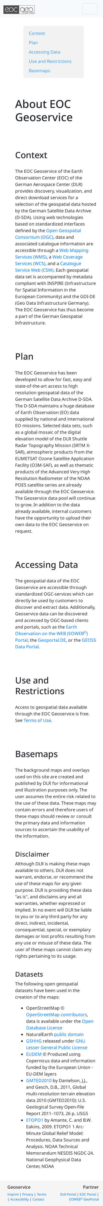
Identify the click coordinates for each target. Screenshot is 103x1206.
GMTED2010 (39, 1080)
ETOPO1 (34, 1120)
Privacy (27, 1194)
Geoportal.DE (52, 640)
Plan (33, 43)
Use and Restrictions (50, 61)
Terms (41, 1194)
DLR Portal (68, 1194)
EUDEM (34, 1054)
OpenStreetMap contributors (56, 1015)
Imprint (13, 1194)
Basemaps (39, 71)
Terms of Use (37, 720)
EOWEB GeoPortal (84, 1199)
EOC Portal (88, 1194)
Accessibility (19, 1199)
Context (37, 33)
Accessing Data (44, 52)
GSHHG (34, 1041)
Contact (38, 1199)
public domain (69, 1034)
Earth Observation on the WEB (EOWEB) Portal (51, 633)
